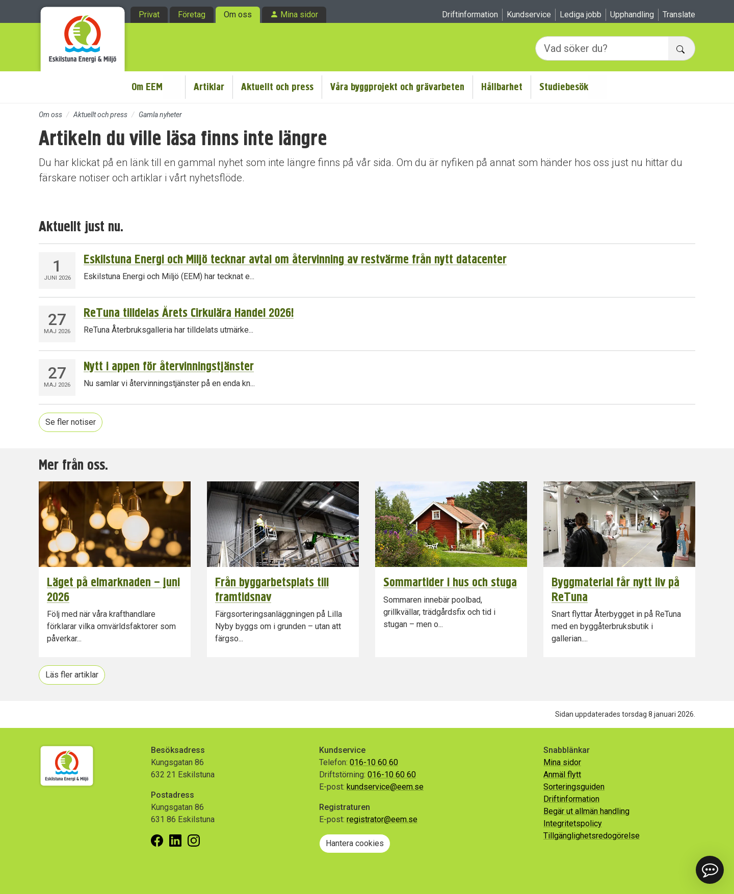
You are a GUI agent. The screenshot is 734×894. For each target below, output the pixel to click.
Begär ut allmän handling (586, 811)
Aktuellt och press (277, 86)
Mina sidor (299, 14)
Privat (149, 14)
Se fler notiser (70, 422)
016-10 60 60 (374, 762)
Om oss (238, 14)
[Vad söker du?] (602, 48)
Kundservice (529, 14)
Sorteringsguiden (574, 787)
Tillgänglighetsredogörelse (591, 836)
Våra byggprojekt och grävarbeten (397, 86)
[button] (710, 870)
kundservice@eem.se (385, 787)
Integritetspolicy (572, 823)
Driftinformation (470, 14)
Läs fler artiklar (71, 675)
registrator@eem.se (382, 819)
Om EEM (147, 86)
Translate (679, 14)
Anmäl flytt (562, 774)
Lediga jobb (580, 14)
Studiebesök (563, 86)
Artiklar (209, 86)
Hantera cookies (355, 843)
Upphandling (632, 14)
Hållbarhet (501, 86)
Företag (191, 14)
